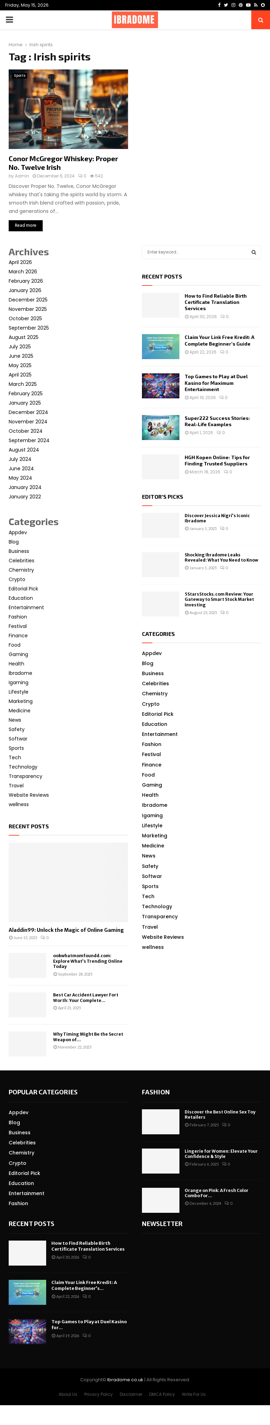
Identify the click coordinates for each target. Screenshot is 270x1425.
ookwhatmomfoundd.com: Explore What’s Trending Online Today (88, 961)
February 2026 (26, 280)
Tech (15, 757)
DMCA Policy (162, 1394)
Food (14, 644)
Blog (14, 541)
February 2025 (26, 393)
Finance (18, 635)
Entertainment (26, 607)
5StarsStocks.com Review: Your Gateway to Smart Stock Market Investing (219, 599)
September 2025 (29, 327)
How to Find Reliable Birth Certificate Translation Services (216, 302)
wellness (19, 804)
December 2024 (28, 412)
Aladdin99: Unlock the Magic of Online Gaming (66, 930)
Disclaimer (131, 1394)
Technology (23, 766)
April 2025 (20, 374)
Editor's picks (162, 496)
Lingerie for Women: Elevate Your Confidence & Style (221, 1154)
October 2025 (25, 318)
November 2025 (28, 309)
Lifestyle (18, 691)
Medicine (20, 710)
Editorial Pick (23, 588)
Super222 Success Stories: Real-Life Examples (217, 421)
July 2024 (20, 459)
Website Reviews (29, 795)
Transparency (25, 776)
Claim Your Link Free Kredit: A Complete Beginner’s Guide (219, 340)
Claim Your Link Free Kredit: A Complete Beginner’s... (84, 1285)
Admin (22, 176)
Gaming (18, 654)
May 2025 (20, 365)
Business (19, 551)
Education (21, 598)
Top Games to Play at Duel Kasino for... (89, 1325)
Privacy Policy (98, 1394)
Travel (16, 785)
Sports (19, 75)
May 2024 (20, 477)
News (15, 719)
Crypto (17, 579)
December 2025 (28, 299)
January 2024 (25, 487)
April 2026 (20, 262)
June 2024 (21, 468)
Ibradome (20, 673)
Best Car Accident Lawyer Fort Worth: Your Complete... (85, 997)
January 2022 (25, 496)
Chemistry (21, 569)
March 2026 (23, 271)
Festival (18, 626)
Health (16, 663)
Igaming (18, 682)
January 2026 (25, 290)
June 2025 (21, 356)
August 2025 (24, 337)
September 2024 (29, 440)
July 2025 (20, 346)
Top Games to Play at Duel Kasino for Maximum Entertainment (216, 382)
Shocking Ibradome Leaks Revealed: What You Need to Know (221, 557)
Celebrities (21, 560)
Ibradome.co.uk (125, 1379)
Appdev (18, 532)
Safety (17, 729)
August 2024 (24, 449)
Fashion (18, 616)
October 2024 (26, 431)
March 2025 (23, 384)
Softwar (18, 738)
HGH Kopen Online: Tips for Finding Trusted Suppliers (217, 460)
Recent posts (29, 826)
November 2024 (28, 421)
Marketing (21, 701)
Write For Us (194, 1394)
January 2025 (25, 402)
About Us (68, 1394)
